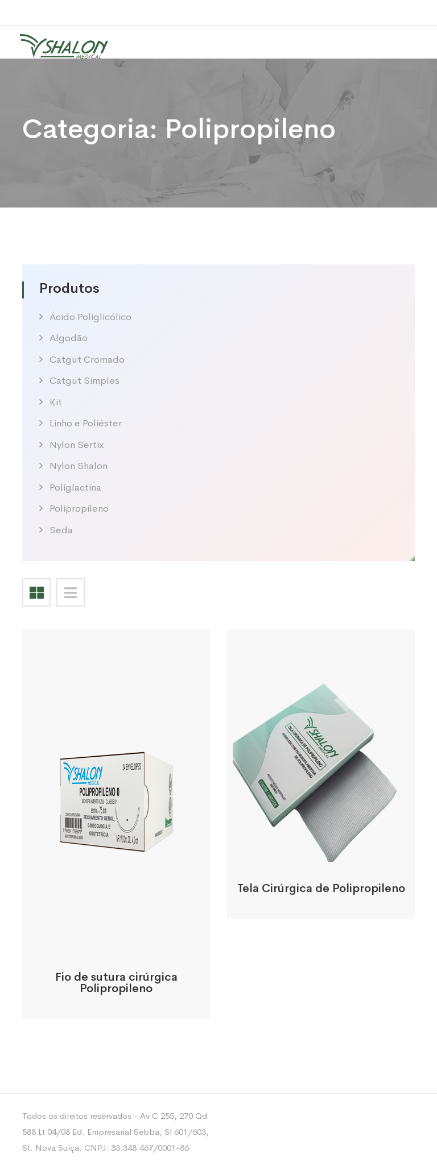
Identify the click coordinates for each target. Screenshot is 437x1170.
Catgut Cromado (87, 360)
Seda (61, 530)
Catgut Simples (84, 381)
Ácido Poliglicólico (90, 317)
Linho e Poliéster (86, 423)
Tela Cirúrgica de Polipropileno (321, 888)
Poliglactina (75, 487)
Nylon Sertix (77, 445)
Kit (56, 402)
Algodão (69, 338)
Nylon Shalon (79, 466)
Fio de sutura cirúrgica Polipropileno (116, 982)
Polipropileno (79, 509)
